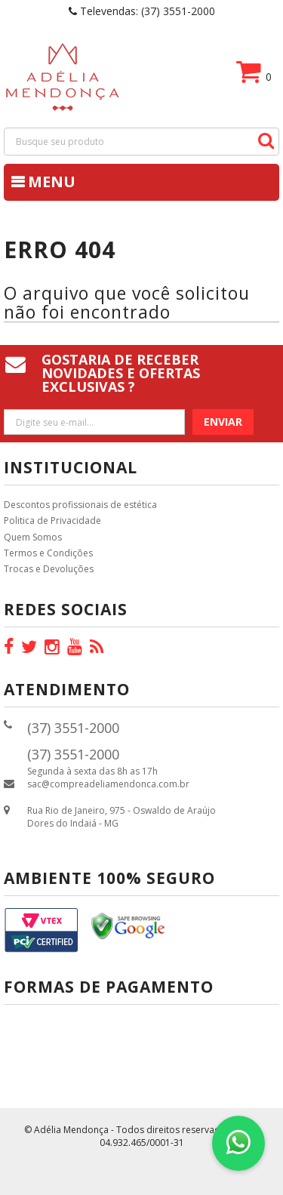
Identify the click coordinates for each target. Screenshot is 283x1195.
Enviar (223, 421)
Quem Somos (33, 537)
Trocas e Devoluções (49, 568)
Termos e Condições (48, 553)
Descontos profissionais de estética (80, 504)
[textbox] (141, 142)
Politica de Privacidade (52, 520)
